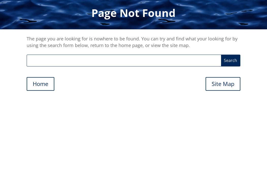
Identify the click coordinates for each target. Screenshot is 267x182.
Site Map (223, 83)
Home (40, 83)
